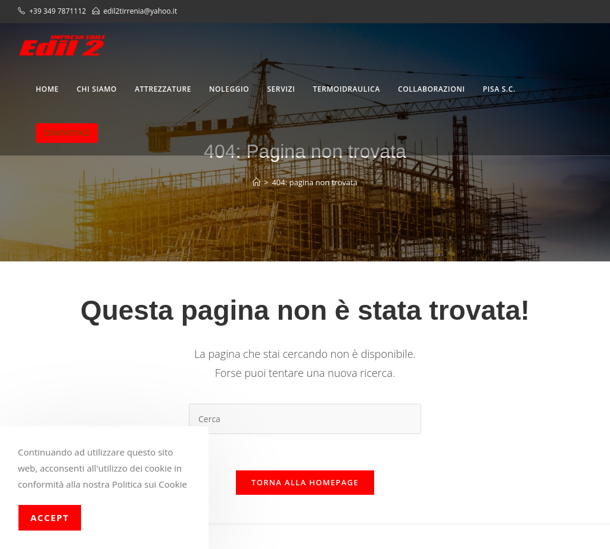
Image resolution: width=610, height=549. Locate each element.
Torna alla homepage (305, 482)
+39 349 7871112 (58, 11)
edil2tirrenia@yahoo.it (141, 11)
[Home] (256, 182)
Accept (49, 517)
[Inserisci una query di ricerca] (305, 419)
